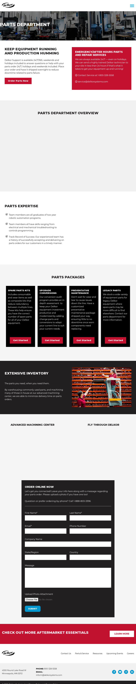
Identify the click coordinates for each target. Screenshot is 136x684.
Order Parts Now (18, 81)
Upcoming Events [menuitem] (114, 649)
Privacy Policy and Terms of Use (43, 680)
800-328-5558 (50, 665)
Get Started (20, 336)
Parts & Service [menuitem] (82, 649)
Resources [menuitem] (97, 649)
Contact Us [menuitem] (66, 649)
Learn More (121, 630)
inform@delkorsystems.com (49, 671)
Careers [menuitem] (130, 649)
